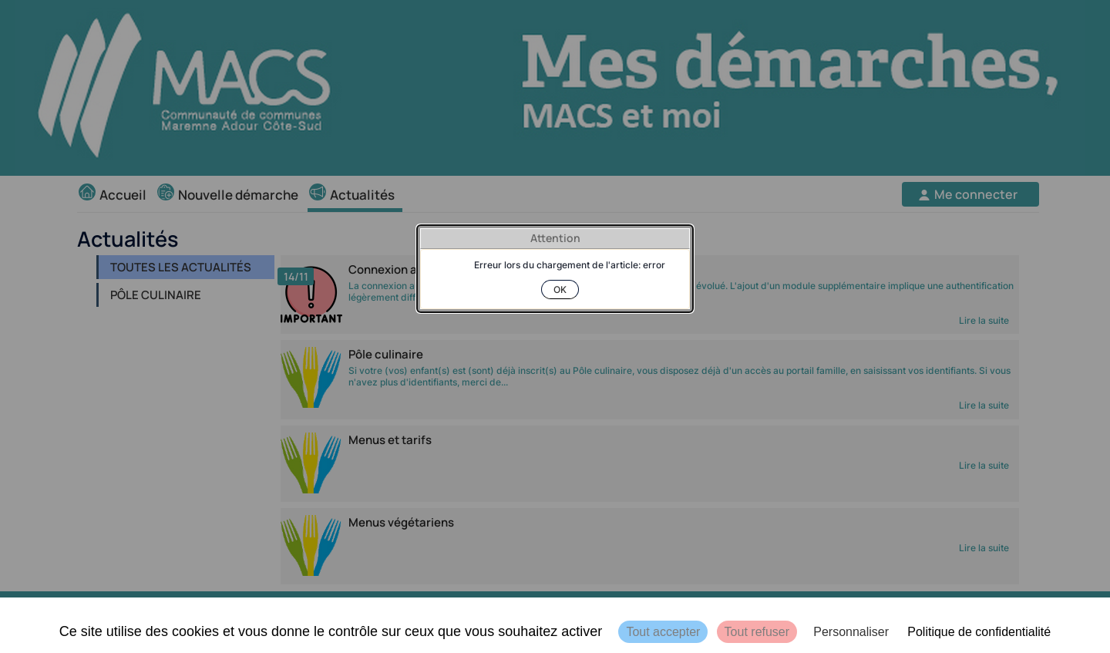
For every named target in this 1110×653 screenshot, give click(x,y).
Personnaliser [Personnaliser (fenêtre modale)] (851, 631)
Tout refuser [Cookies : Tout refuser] (757, 631)
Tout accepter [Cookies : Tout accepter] (663, 631)
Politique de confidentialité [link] (979, 631)
